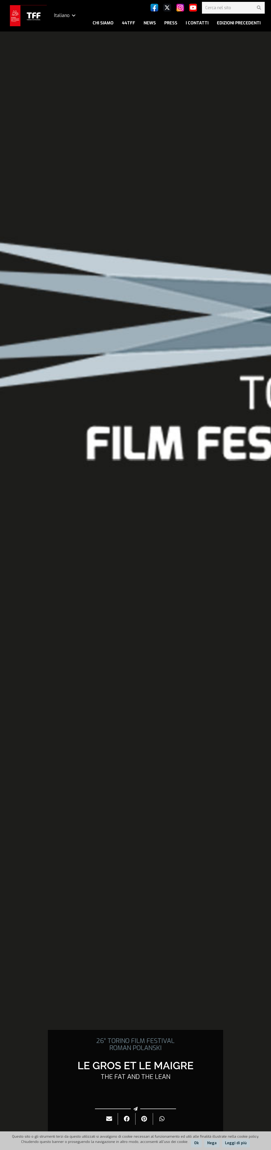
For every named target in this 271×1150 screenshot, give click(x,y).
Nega (212, 1143)
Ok (196, 1143)
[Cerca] (259, 8)
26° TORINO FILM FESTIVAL (135, 1041)
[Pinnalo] (144, 1119)
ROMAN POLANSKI (135, 1048)
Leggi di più (236, 1143)
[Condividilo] (127, 1119)
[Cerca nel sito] (233, 8)
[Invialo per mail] (109, 1119)
